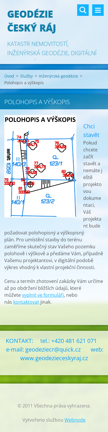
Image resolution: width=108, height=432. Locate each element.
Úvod (9, 76)
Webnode (75, 420)
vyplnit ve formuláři (43, 295)
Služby (26, 76)
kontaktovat (26, 302)
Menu (98, 10)
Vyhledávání (83, 10)
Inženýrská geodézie (58, 76)
